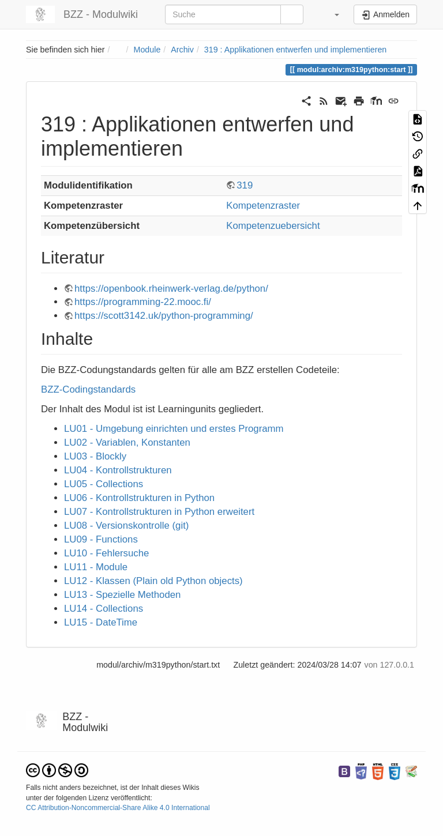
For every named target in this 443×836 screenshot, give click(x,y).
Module (147, 49)
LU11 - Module (95, 567)
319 (244, 185)
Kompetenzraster (263, 205)
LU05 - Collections (103, 484)
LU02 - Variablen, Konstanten (127, 442)
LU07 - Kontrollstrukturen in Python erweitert (159, 511)
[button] (329, 14)
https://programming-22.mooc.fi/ (142, 301)
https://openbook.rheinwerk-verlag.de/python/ (171, 288)
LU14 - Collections (103, 608)
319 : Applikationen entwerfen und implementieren (295, 49)
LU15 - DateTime (100, 622)
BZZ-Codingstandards (88, 389)
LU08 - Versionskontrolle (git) (126, 525)
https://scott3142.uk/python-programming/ (163, 315)
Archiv (182, 49)
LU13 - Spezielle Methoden (122, 594)
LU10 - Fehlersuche (106, 553)
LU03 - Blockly (95, 456)
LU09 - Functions (101, 539)
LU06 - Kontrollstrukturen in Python (139, 497)
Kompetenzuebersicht (273, 225)
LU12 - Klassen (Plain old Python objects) (153, 580)
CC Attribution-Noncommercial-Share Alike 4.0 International (118, 808)
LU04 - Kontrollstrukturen (118, 470)
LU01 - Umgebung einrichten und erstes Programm (174, 428)
